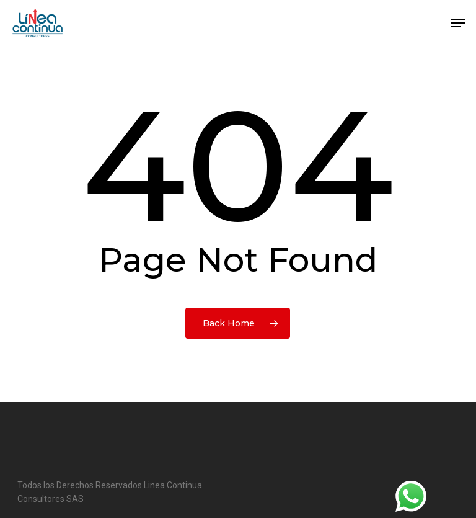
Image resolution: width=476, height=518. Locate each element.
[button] (458, 23)
